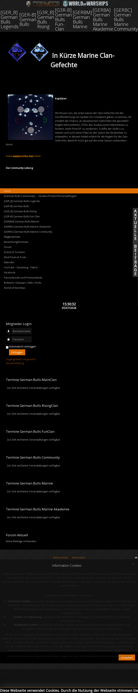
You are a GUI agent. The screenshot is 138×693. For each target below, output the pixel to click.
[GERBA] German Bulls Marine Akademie (27, 226)
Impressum (78, 557)
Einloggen (17, 352)
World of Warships (14, 288)
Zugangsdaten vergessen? (21, 359)
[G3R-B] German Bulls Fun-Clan (22, 216)
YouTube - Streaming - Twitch (21, 267)
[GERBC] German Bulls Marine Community (28, 231)
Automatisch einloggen (22, 346)
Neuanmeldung (15, 363)
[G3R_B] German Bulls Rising (20, 211)
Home (7, 191)
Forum (7, 247)
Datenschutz (60, 557)
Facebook (9, 272)
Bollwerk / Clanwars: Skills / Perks (22, 282)
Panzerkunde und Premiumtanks (23, 277)
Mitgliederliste (12, 237)
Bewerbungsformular (16, 242)
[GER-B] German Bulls (16, 206)
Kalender (9, 262)
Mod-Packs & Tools (15, 257)
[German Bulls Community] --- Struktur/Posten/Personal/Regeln (40, 196)
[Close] (133, 564)
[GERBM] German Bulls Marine (21, 221)
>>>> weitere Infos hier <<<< (23, 156)
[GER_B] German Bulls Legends (22, 201)
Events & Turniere (14, 252)
